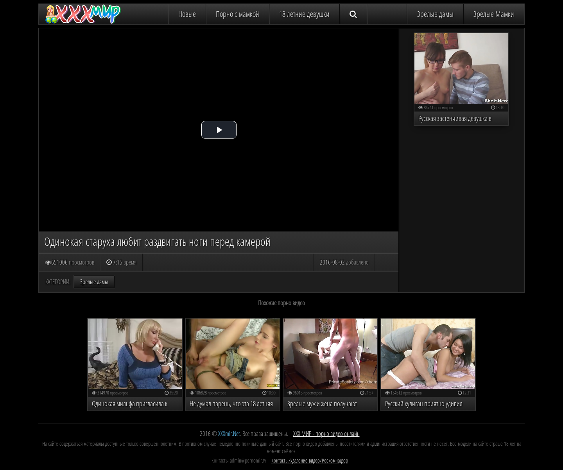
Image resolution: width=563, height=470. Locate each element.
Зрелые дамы (435, 14)
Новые (187, 14)
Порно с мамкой (237, 14)
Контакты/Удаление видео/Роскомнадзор (309, 460)
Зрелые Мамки (493, 14)
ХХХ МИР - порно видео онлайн (326, 433)
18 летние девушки (304, 14)
